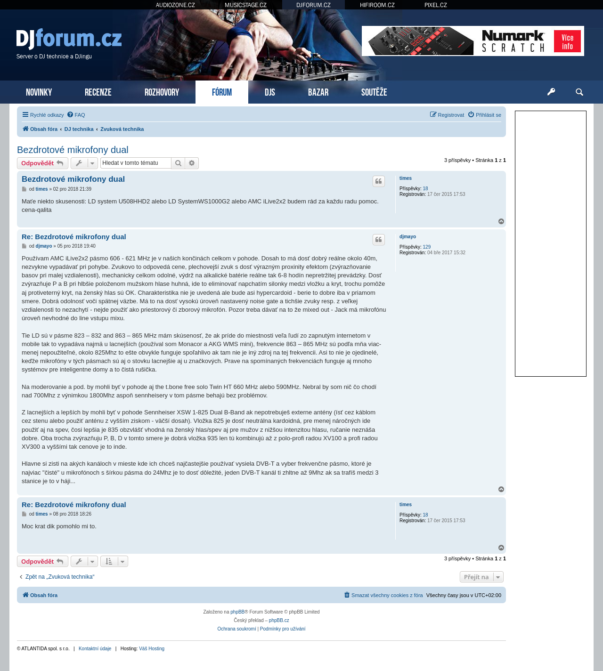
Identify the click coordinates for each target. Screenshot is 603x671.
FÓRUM (222, 91)
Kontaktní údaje (95, 648)
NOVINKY (39, 91)
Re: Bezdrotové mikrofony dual (74, 237)
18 (425, 188)
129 (427, 247)
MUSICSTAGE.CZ (246, 4)
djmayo (407, 236)
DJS (270, 91)
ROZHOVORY (162, 91)
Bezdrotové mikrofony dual (73, 150)
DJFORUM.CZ (313, 4)
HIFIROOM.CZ (377, 4)
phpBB (237, 611)
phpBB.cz (279, 620)
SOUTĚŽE (374, 91)
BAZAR (318, 91)
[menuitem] (75, 115)
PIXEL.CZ (435, 4)
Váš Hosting (151, 648)
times (405, 178)
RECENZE (98, 91)
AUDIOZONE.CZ (175, 4)
